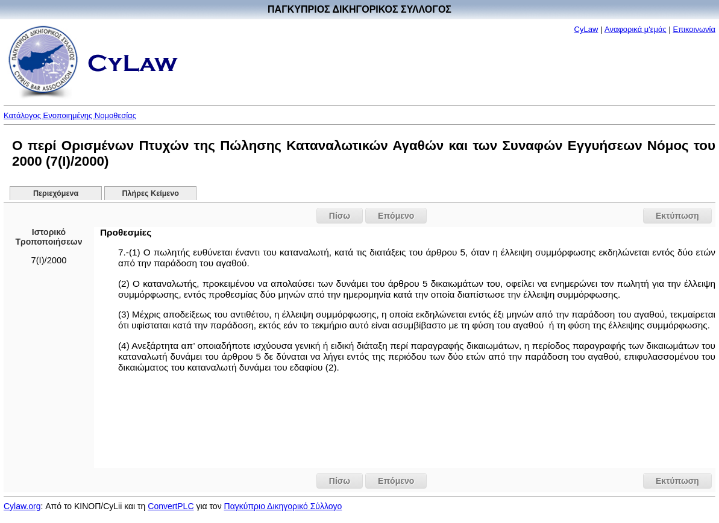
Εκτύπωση (677, 216)
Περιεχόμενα (55, 193)
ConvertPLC (170, 506)
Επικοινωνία (694, 29)
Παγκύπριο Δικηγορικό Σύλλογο (283, 506)
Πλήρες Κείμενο (150, 193)
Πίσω (339, 216)
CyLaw (586, 29)
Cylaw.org (22, 506)
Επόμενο (396, 216)
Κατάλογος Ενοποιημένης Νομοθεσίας (70, 115)
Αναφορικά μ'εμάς (635, 29)
